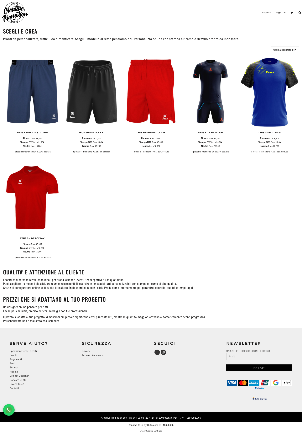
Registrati (280, 12)
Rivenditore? (17, 384)
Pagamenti (16, 359)
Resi (12, 363)
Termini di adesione (92, 355)
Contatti (14, 388)
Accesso (266, 12)
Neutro (26, 146)
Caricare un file (18, 380)
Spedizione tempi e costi (23, 351)
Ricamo (26, 138)
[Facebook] (157, 352)
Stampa (14, 367)
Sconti (13, 355)
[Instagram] (163, 352)
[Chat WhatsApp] (9, 410)
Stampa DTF (26, 142)
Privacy (86, 351)
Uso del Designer (19, 376)
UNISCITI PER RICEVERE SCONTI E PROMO (248, 351)
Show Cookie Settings (151, 430)
